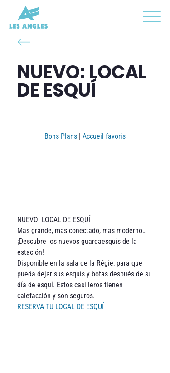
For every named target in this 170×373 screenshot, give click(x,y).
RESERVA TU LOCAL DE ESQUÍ (60, 306)
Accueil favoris (104, 136)
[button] (149, 18)
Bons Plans (60, 136)
